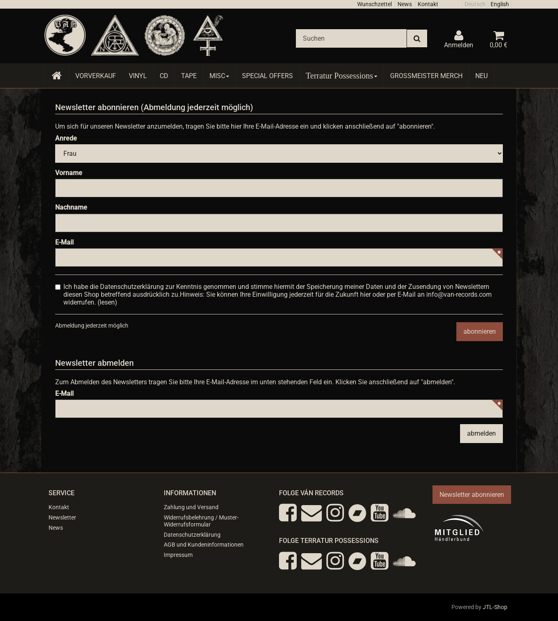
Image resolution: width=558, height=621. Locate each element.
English (500, 4)
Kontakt (428, 4)
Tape (189, 76)
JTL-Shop (495, 607)
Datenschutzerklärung (192, 534)
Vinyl (138, 76)
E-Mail (64, 242)
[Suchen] (351, 38)
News (405, 4)
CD (164, 76)
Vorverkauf (95, 76)
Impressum (178, 555)
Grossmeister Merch (426, 76)
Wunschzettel (374, 4)
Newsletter (62, 517)
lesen (107, 302)
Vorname (68, 173)
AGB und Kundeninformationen (204, 544)
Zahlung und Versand (191, 507)
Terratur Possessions (341, 75)
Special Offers (267, 76)
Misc (219, 76)
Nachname (71, 207)
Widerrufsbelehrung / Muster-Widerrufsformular (201, 521)
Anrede (66, 138)
